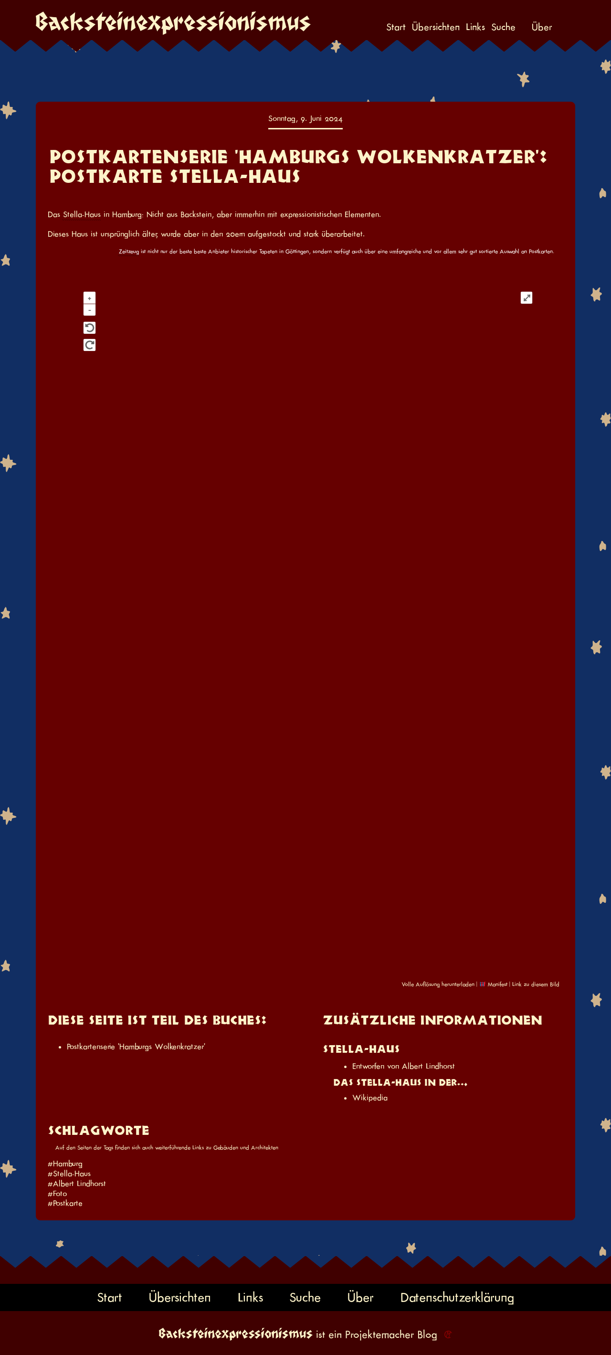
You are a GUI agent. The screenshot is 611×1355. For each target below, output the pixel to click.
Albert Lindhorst (428, 1066)
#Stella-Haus (69, 1173)
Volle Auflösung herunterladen (437, 984)
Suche (503, 27)
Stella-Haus (82, 214)
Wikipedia (370, 1097)
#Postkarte (65, 1203)
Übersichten (436, 27)
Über (542, 27)
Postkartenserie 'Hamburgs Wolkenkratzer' (136, 1046)
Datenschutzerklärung (457, 1297)
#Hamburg (65, 1163)
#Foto (57, 1193)
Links (475, 27)
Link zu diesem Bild (535, 984)
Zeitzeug (129, 251)
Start (396, 27)
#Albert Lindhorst (77, 1183)
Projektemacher (379, 1334)
